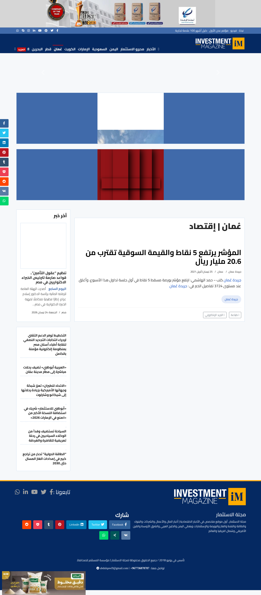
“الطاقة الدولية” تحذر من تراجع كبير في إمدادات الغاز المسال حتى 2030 (44, 458)
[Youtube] (40, 30)
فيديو (233, 30)
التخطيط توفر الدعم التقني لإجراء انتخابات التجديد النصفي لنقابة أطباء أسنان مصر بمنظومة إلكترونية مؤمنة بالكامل (44, 344)
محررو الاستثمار (132, 49)
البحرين (37, 49)
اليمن (113, 49)
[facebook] (57, 30)
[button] (43, 72)
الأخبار (151, 49)
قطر (48, 49)
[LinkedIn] (34, 30)
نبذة (241, 30)
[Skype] (23, 30)
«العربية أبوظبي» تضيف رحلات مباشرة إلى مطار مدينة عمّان (44, 369)
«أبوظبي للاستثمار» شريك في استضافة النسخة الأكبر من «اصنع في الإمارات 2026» (45, 413)
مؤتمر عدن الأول (218, 30)
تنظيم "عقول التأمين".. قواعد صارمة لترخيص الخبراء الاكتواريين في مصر (44, 277)
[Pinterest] (46, 30)
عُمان (58, 49)
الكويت (69, 49)
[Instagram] (28, 30)
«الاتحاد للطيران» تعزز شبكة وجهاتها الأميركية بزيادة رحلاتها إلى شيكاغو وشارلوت (43, 390)
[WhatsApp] (17, 30)
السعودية (99, 49)
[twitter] (52, 30)
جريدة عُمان (231, 299)
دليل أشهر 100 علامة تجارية (191, 30)
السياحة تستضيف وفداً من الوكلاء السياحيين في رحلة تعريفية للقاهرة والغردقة (47, 435)
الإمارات (84, 49)
